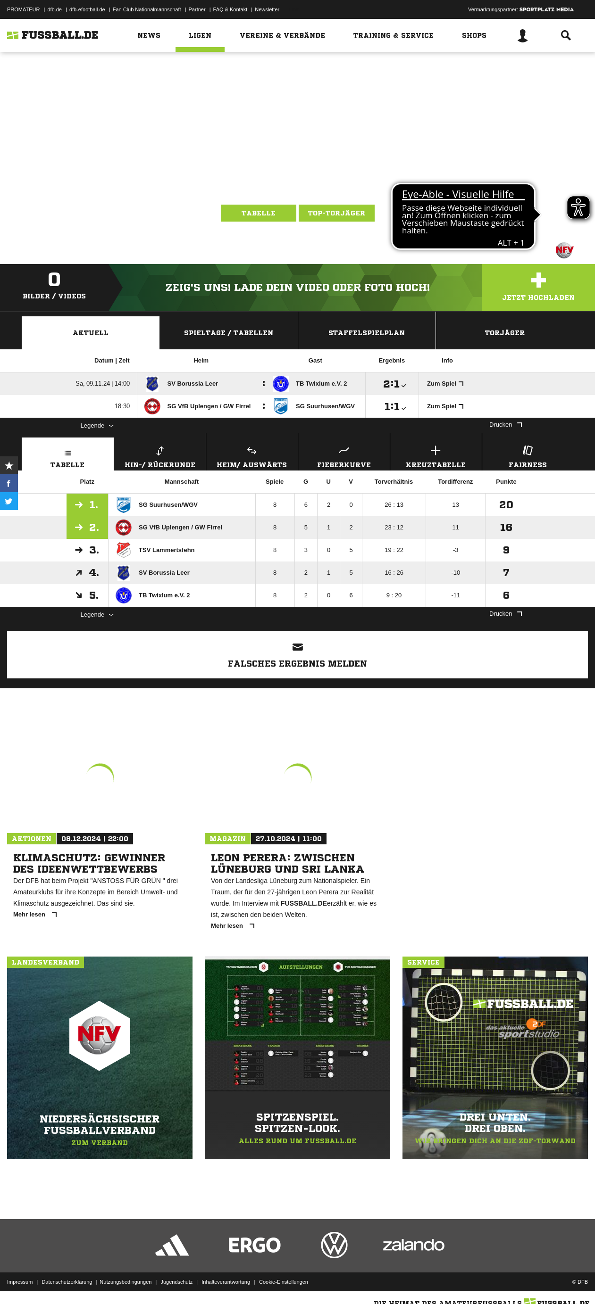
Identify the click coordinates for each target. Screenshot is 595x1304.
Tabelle (259, 213)
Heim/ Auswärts (252, 455)
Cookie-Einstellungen (283, 1282)
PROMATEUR (23, 9)
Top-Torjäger (336, 213)
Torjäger (505, 333)
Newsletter (267, 9)
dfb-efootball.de (87, 9)
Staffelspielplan (366, 333)
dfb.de (54, 9)
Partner (197, 9)
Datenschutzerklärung (67, 1282)
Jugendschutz (176, 1282)
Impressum (20, 1282)
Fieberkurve (344, 455)
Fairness (528, 455)
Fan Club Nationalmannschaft (147, 9)
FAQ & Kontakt (230, 9)
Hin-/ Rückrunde (160, 455)
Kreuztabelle (436, 455)
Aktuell (91, 333)
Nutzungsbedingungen (125, 1282)
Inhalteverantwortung (225, 1282)
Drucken (505, 424)
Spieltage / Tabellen (228, 333)
